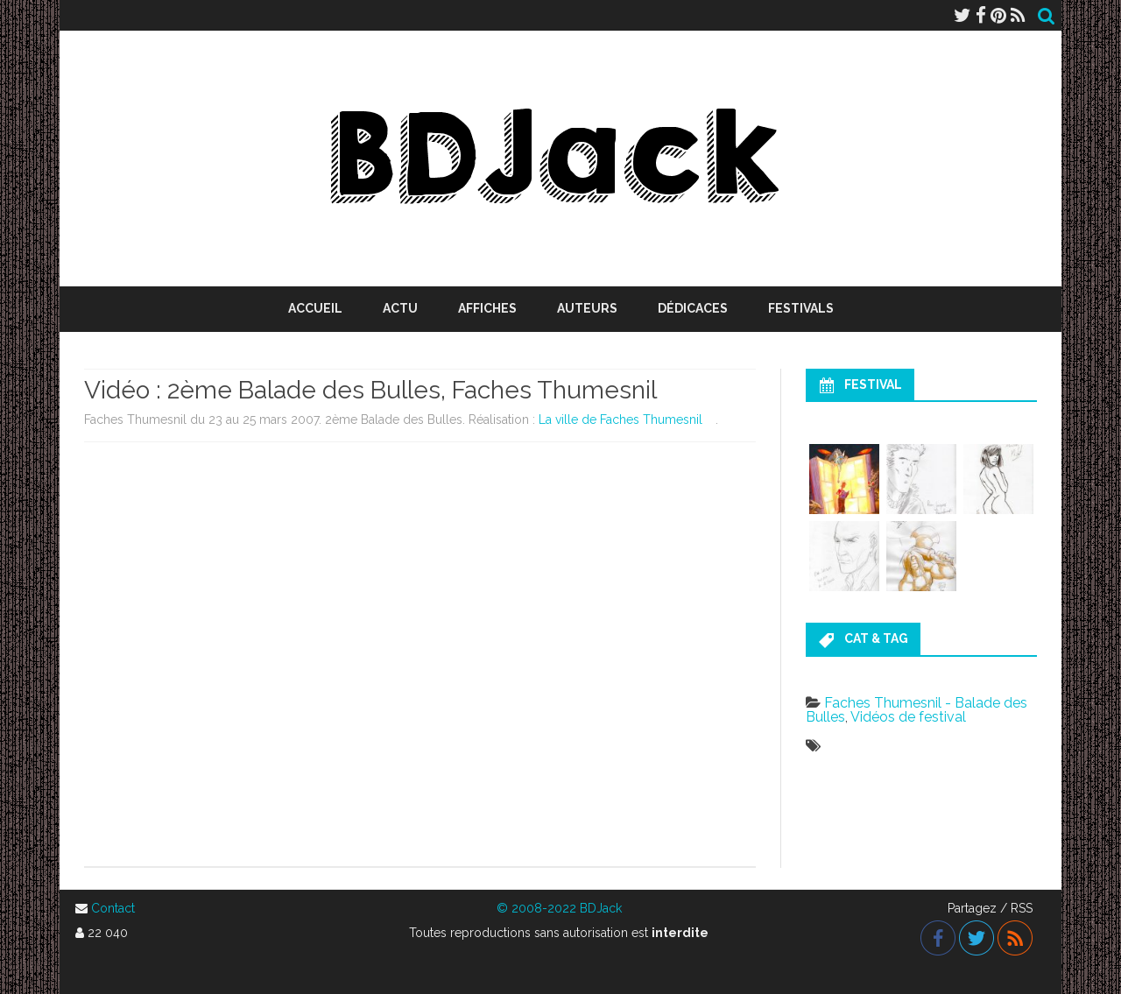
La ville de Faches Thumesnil (620, 419)
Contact (113, 908)
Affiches (487, 308)
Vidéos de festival (908, 716)
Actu (400, 308)
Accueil (315, 308)
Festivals (801, 308)
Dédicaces (693, 308)
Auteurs (587, 308)
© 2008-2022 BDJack (559, 908)
